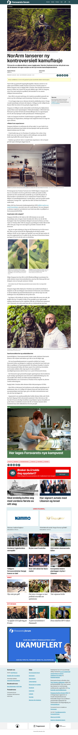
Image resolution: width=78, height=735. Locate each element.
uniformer (39, 463)
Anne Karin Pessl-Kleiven (13, 682)
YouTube (31, 698)
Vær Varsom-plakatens (58, 684)
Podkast (57, 2)
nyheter (10, 463)
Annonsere (32, 677)
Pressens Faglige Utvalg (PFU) (60, 694)
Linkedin (31, 695)
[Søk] (65, 3)
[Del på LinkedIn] (62, 77)
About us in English (55, 719)
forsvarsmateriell (24, 463)
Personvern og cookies (35, 686)
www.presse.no (55, 706)
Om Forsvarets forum (34, 674)
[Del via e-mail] (65, 77)
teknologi (33, 463)
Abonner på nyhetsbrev (35, 701)
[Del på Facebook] (57, 77)
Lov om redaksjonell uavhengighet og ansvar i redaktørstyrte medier (60, 675)
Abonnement (32, 680)
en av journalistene (55, 105)
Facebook (31, 689)
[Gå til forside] (18, 3)
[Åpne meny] (69, 3)
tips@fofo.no (14, 674)
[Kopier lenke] (67, 77)
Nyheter (48, 2)
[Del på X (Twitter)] (60, 77)
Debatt (52, 2)
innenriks (16, 463)
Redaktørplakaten (55, 679)
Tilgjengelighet (32, 683)
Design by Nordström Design (58, 721)
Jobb (61, 2)
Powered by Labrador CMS (39, 733)
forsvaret (46, 463)
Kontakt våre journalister (13, 677)
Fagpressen (54, 711)
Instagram (31, 692)
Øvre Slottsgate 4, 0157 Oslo (14, 688)
